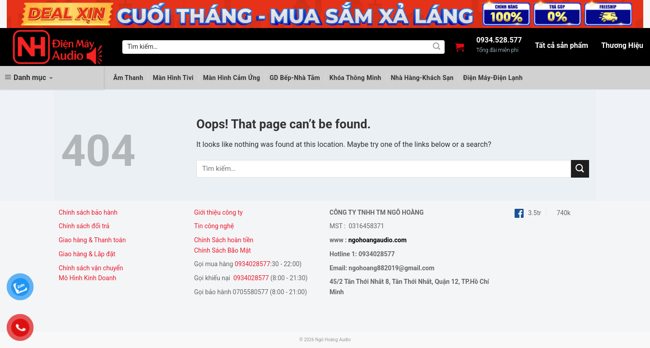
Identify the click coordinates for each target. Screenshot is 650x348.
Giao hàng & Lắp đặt (88, 254)
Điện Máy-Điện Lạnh (493, 77)
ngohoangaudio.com (377, 240)
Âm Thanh (128, 77)
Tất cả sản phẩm (561, 45)
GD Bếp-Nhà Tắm (294, 77)
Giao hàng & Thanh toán (92, 240)
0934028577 (252, 264)
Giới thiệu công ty (218, 212)
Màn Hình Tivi (173, 77)
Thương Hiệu (622, 45)
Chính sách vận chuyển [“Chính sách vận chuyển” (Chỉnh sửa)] (91, 268)
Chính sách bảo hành (88, 212)
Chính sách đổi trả (84, 226)
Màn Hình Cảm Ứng (231, 77)
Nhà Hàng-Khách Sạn (422, 77)
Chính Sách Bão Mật (222, 250)
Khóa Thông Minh (355, 77)
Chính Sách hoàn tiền (224, 240)
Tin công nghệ (214, 226)
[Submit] (436, 47)
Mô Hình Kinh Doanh (87, 278)
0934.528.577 (499, 40)
